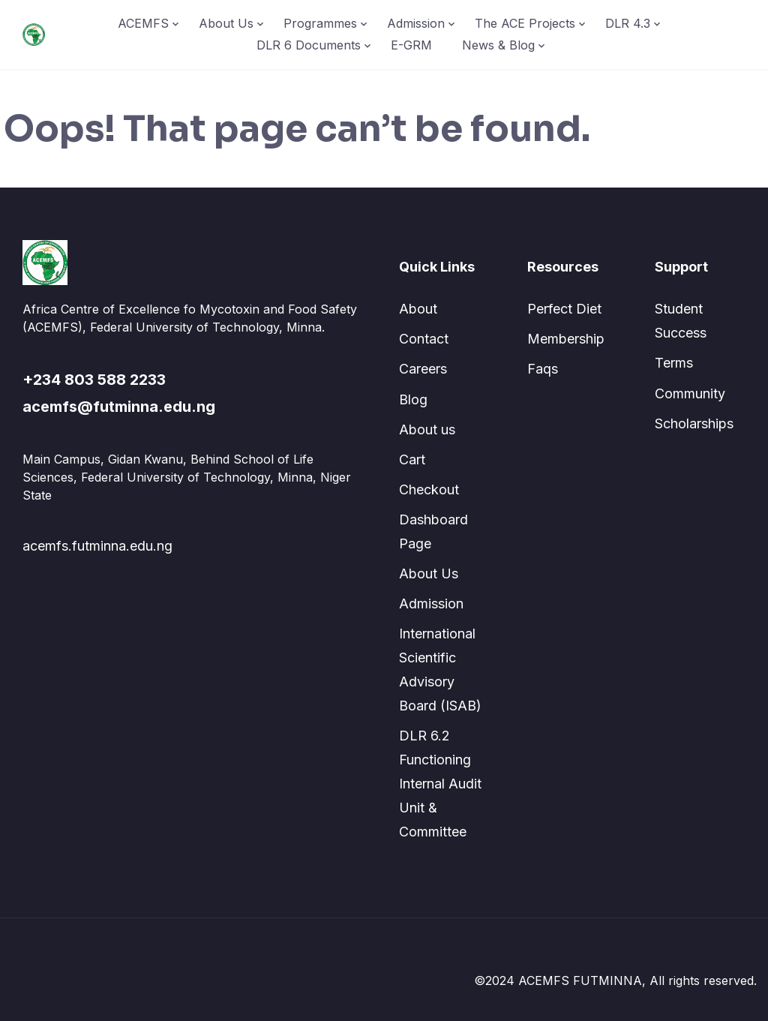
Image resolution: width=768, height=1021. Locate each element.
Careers (423, 369)
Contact (423, 339)
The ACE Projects (525, 23)
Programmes (320, 23)
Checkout (429, 489)
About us (427, 429)
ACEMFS (143, 23)
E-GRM (411, 45)
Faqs (542, 369)
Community (690, 393)
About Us (226, 23)
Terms (674, 363)
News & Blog (498, 45)
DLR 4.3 (627, 23)
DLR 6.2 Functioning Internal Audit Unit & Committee (440, 783)
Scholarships (694, 423)
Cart (412, 459)
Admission (416, 23)
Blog (413, 399)
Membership (565, 339)
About (418, 309)
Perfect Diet (564, 309)
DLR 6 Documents (308, 45)
